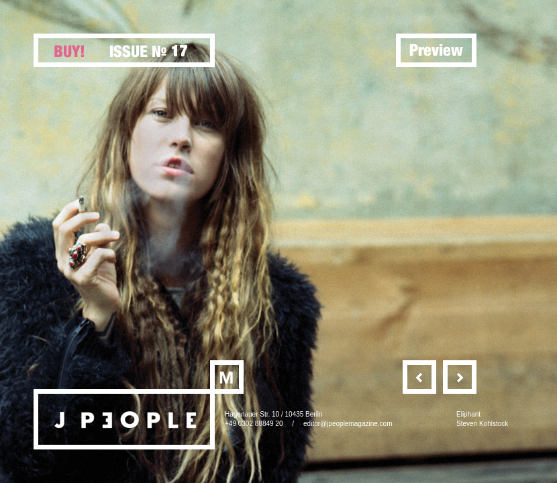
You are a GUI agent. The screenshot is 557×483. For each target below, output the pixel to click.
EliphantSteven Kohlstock (482, 419)
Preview (436, 50)
